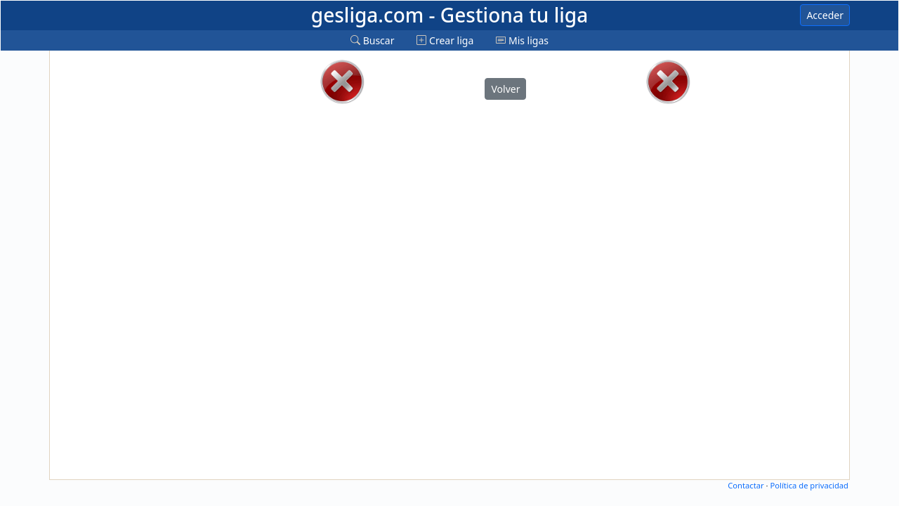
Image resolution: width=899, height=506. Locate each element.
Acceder (825, 15)
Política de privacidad (809, 485)
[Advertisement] (107, 265)
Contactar (745, 485)
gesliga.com (449, 14)
